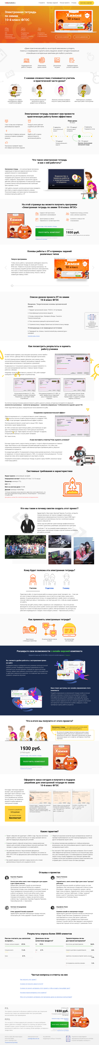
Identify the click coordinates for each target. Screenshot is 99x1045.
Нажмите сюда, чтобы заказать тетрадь (46, 226)
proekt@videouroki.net (33, 1038)
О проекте (42, 2)
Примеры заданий (52, 2)
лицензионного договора (41, 239)
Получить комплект (86, 3)
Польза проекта (64, 2)
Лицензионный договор (11, 1042)
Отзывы (73, 2)
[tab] (33, 582)
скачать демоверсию (81, 37)
